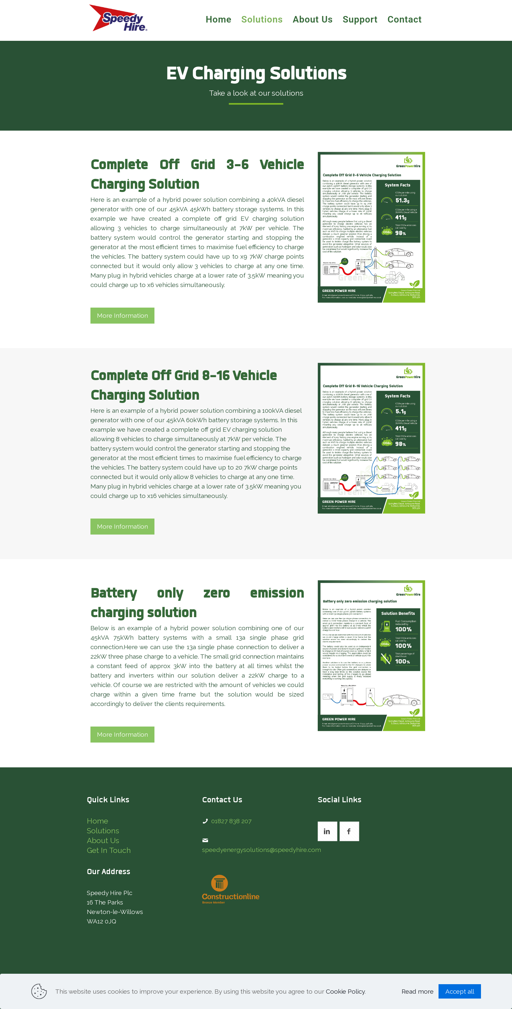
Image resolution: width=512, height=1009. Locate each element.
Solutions (103, 830)
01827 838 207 (231, 821)
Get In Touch (109, 850)
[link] (371, 227)
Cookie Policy (345, 991)
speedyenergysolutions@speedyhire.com (261, 849)
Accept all (459, 991)
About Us (103, 840)
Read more (418, 991)
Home (97, 821)
